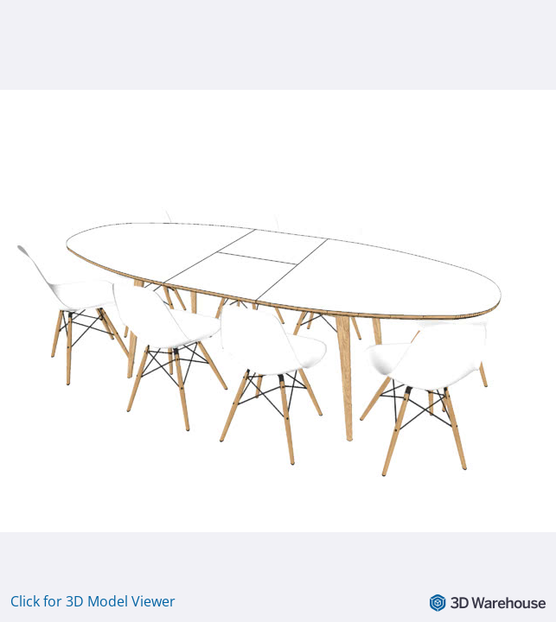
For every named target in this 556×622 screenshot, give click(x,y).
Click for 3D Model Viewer (93, 601)
